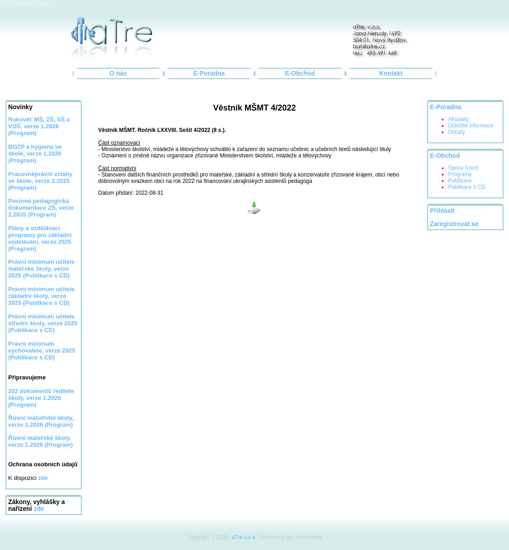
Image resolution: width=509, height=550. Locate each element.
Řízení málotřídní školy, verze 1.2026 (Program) (41, 421)
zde (39, 508)
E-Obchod (300, 73)
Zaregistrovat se (454, 224)
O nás (118, 73)
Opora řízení (463, 168)
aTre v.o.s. (244, 537)
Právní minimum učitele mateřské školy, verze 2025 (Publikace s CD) (41, 268)
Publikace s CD (466, 187)
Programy (460, 174)
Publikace (460, 180)
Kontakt (390, 73)
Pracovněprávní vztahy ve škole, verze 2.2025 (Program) (40, 181)
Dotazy (456, 132)
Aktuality (458, 119)
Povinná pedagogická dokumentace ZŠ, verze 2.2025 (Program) (41, 207)
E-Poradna (209, 73)
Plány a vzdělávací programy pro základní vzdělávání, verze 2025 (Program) (39, 238)
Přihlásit (442, 210)
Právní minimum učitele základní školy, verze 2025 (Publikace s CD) (41, 296)
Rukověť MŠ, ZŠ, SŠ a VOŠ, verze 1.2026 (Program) (39, 126)
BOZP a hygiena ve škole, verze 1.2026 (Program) (35, 153)
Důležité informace (470, 125)
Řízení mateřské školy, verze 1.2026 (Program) (40, 441)
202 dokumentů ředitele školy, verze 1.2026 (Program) (41, 398)
